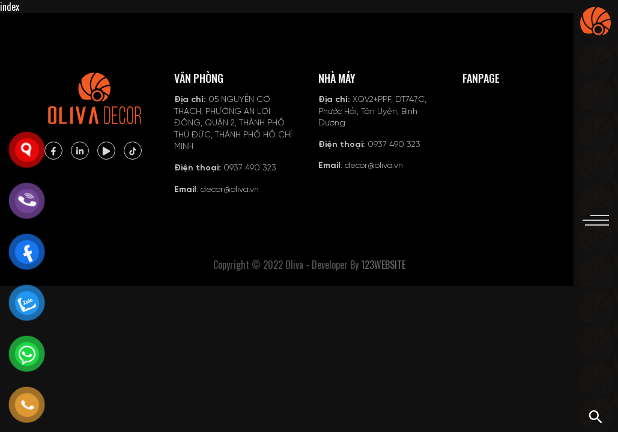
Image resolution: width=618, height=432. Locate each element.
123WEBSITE (383, 264)
